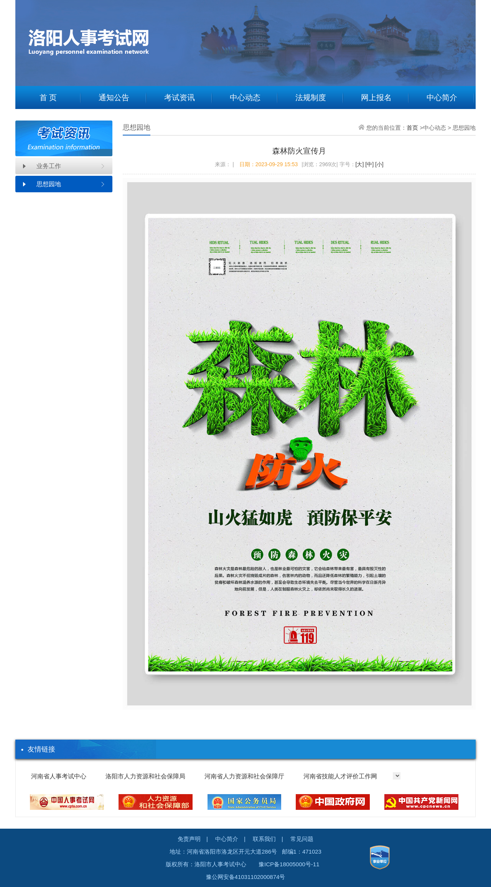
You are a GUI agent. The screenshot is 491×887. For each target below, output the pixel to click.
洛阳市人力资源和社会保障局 (145, 776)
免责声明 (189, 839)
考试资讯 (179, 97)
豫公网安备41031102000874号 (245, 877)
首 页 (48, 97)
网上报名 (376, 97)
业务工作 (48, 166)
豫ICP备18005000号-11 (289, 864)
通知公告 (114, 97)
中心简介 (442, 97)
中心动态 (245, 97)
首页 (412, 127)
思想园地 (48, 184)
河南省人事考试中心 (58, 776)
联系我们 (264, 839)
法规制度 (310, 97)
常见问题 (301, 839)
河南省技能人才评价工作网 (340, 776)
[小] (379, 164)
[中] (369, 164)
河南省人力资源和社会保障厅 (244, 776)
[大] (360, 164)
